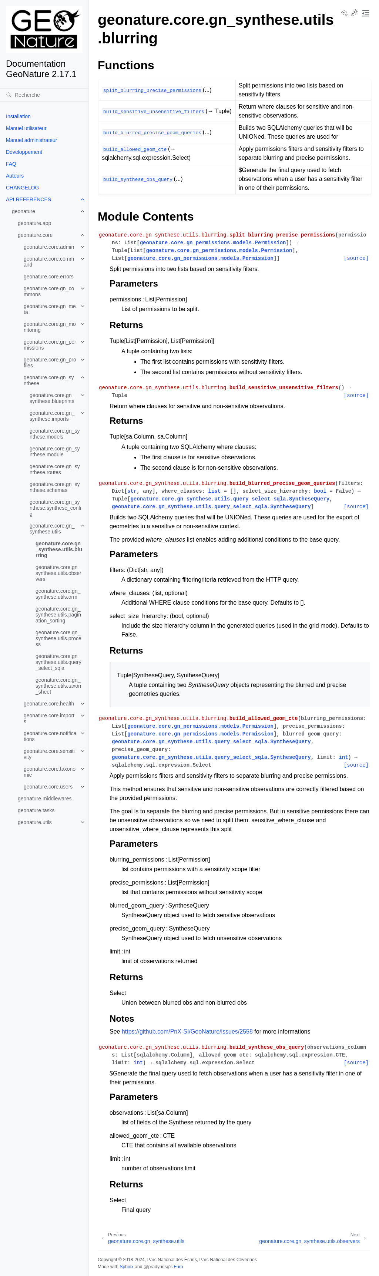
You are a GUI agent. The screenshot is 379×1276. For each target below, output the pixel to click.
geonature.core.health (49, 704)
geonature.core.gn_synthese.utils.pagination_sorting (58, 615)
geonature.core (35, 235)
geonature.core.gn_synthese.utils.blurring (59, 549)
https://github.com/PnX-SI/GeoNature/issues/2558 (187, 1031)
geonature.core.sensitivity (49, 754)
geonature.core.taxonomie (50, 772)
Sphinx (126, 1266)
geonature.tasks (36, 810)
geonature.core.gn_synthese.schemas (55, 487)
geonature (23, 211)
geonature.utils (35, 822)
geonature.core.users (48, 787)
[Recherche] (44, 95)
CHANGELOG (22, 188)
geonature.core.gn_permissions (50, 345)
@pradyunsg (157, 1266)
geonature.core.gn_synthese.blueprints (52, 398)
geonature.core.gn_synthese (49, 380)
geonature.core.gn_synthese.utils (52, 529)
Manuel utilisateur (26, 128)
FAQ (11, 164)
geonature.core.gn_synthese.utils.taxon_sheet (58, 686)
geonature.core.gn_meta (50, 309)
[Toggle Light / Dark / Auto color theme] (354, 13)
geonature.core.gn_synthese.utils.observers (58, 573)
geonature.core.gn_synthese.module (55, 451)
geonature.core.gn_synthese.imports (52, 416)
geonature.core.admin (49, 247)
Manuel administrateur (31, 140)
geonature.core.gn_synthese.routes (55, 469)
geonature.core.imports (49, 718)
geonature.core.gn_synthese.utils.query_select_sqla (58, 662)
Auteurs (15, 176)
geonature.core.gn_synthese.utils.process (58, 638)
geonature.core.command (49, 262)
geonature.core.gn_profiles (50, 362)
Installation (18, 116)
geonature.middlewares (45, 798)
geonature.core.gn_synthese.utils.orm (58, 594)
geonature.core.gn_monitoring (50, 327)
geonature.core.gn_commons (49, 291)
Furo (178, 1266)
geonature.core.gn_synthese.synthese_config (55, 508)
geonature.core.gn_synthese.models (55, 434)
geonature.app (34, 223)
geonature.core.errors (49, 277)
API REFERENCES (28, 199)
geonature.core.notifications (50, 736)
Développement (24, 152)
